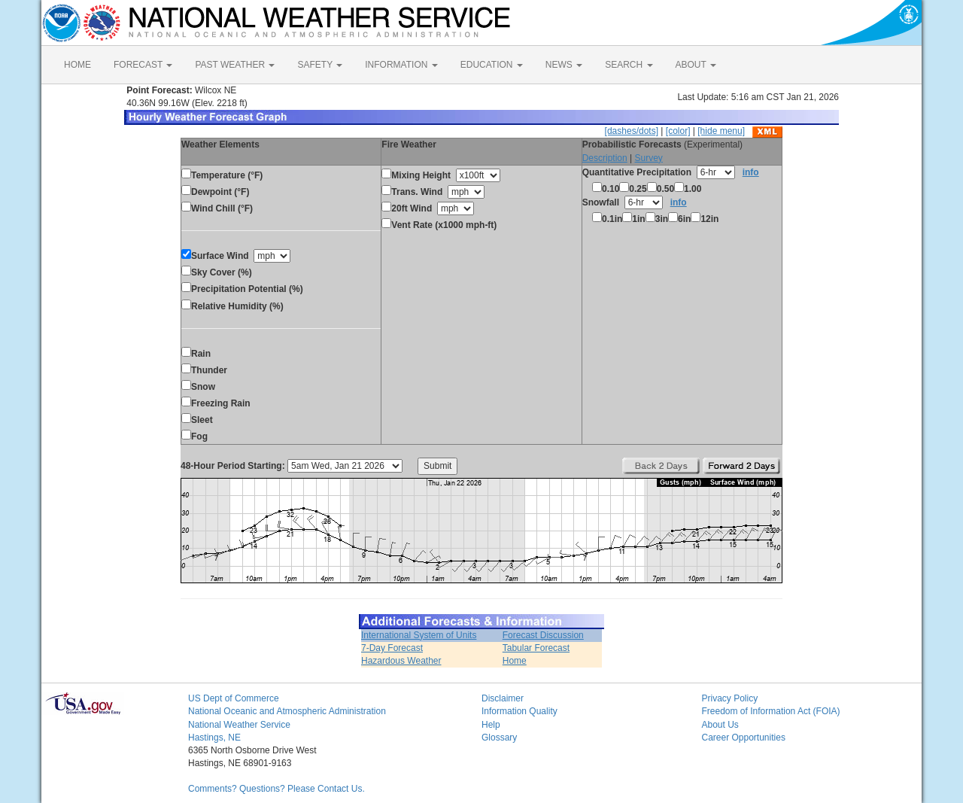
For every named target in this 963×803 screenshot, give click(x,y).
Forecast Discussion (543, 635)
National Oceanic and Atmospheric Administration (287, 711)
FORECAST (143, 64)
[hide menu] (721, 131)
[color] (678, 131)
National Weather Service (239, 724)
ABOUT (696, 64)
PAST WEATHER (235, 64)
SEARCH (628, 64)
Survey (648, 158)
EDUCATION (491, 64)
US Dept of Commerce (233, 698)
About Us (720, 724)
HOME (77, 64)
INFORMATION (401, 64)
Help (491, 724)
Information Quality (519, 711)
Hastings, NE (214, 737)
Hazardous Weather (401, 660)
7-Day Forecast (392, 648)
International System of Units (418, 635)
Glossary (499, 737)
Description (604, 158)
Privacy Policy (730, 698)
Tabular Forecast (536, 648)
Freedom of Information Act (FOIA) (771, 711)
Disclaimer (503, 698)
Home (515, 660)
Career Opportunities (743, 737)
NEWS (563, 64)
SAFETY (319, 64)
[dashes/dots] (631, 131)
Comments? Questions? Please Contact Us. (276, 788)
